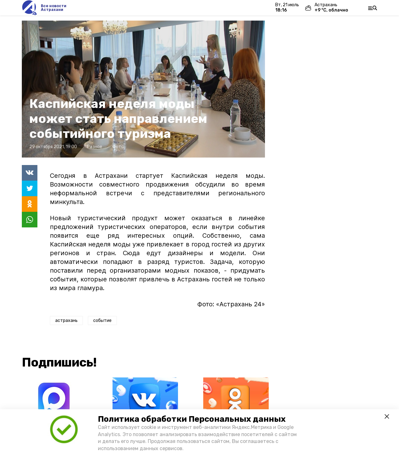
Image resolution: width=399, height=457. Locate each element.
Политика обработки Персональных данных (192, 419)
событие (102, 320)
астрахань (66, 320)
